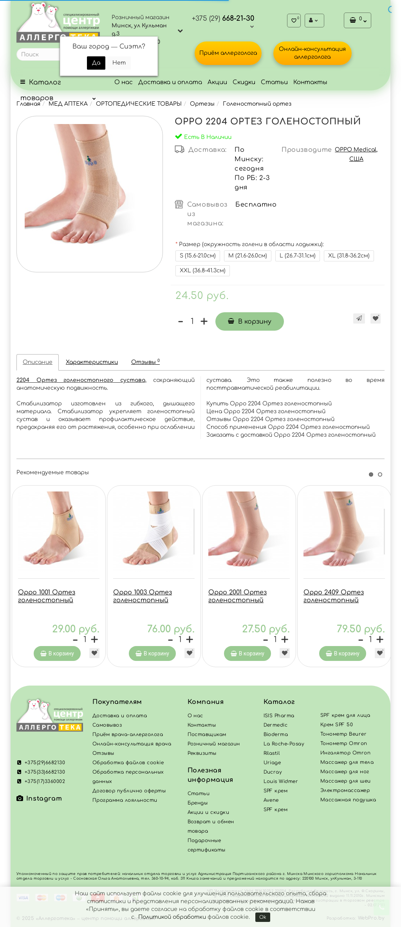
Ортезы (202, 104)
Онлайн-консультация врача (131, 746)
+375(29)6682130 (40, 764)
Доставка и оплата (170, 82)
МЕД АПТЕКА (68, 104)
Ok (262, 917)
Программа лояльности (124, 802)
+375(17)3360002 (40, 783)
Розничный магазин (214, 746)
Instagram (39, 800)
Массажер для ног (344, 773)
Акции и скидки (208, 814)
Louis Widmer (281, 783)
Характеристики (92, 362)
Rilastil (272, 755)
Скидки (244, 82)
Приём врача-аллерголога (127, 736)
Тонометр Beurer (343, 736)
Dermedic (276, 727)
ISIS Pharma (279, 717)
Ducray (273, 774)
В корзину (249, 321)
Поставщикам (207, 736)
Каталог (279, 703)
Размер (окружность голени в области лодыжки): (251, 244)
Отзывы (145, 361)
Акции (217, 82)
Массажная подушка (348, 802)
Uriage (272, 764)
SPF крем (276, 811)
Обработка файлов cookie (128, 764)
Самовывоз (107, 727)
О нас (123, 82)
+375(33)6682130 (40, 774)
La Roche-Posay (284, 746)
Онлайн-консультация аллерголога (312, 53)
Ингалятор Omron (345, 755)
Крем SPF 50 (336, 726)
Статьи (274, 82)
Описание (37, 362)
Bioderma (276, 736)
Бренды (198, 805)
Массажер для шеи (345, 783)
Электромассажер (345, 792)
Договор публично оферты (129, 793)
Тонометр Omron (343, 745)
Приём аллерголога (228, 53)
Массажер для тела (347, 764)
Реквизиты (202, 755)
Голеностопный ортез (257, 104)
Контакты (310, 82)
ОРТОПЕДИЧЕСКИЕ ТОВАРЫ (139, 104)
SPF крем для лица (345, 717)
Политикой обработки (172, 917)
